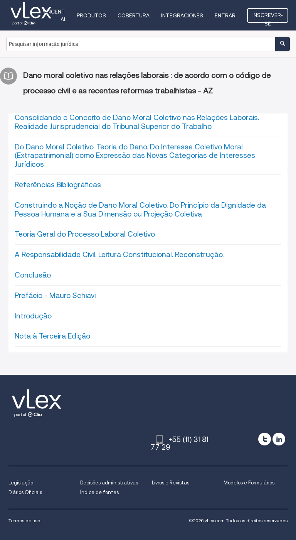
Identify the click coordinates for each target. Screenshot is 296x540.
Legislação (20, 483)
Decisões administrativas (109, 483)
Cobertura (134, 15)
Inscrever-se (267, 17)
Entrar (225, 15)
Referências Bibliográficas (58, 185)
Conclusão (33, 275)
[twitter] (264, 439)
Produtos (91, 15)
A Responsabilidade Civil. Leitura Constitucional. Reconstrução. (119, 255)
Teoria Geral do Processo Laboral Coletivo (85, 234)
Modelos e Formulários (249, 483)
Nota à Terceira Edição (52, 336)
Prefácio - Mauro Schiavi (55, 295)
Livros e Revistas (170, 483)
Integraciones (182, 15)
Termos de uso (24, 520)
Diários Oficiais (25, 492)
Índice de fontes (99, 492)
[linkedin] (278, 439)
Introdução (33, 316)
